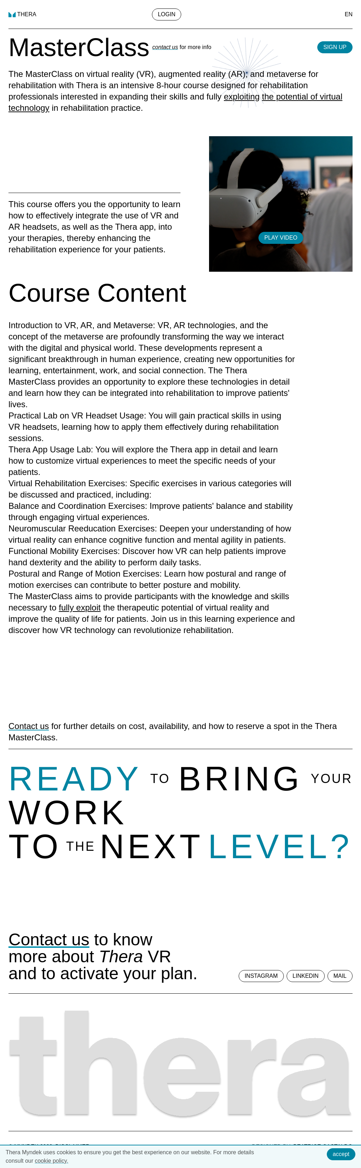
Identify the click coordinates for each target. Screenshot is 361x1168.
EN (349, 14)
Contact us (28, 726)
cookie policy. (51, 1161)
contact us (165, 47)
